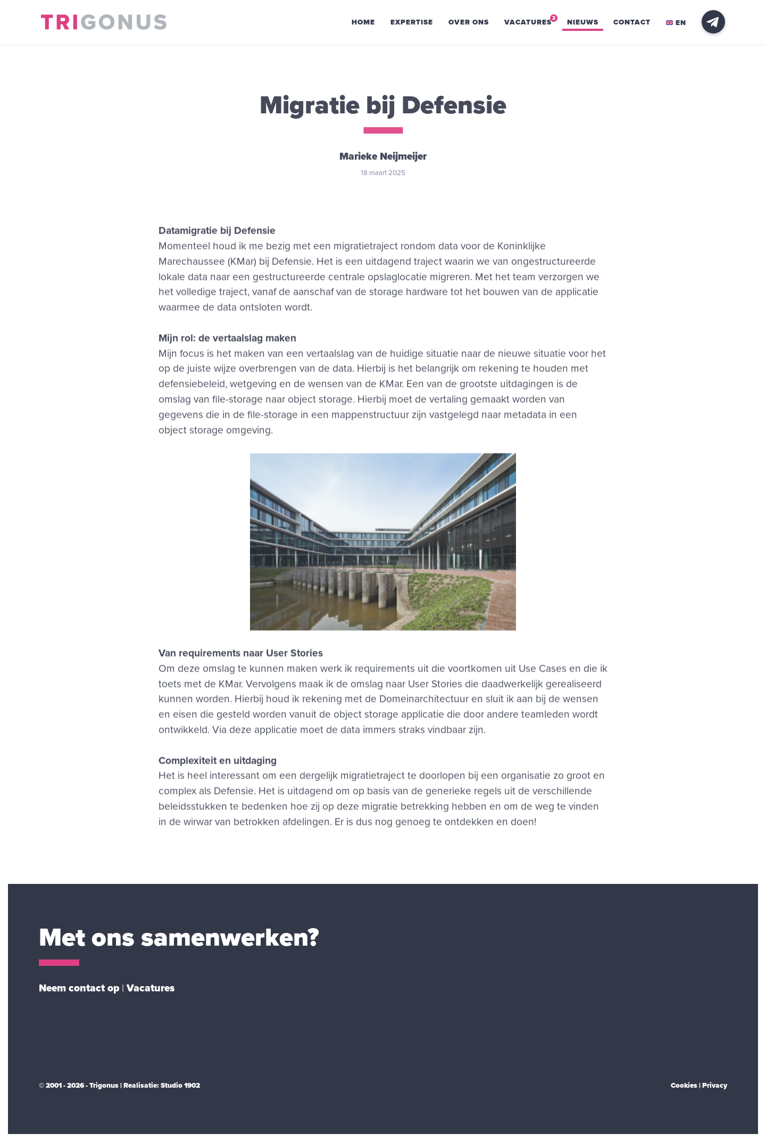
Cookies (684, 1085)
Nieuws (582, 22)
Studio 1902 (180, 1085)
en (676, 23)
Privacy (714, 1085)
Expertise (411, 22)
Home (363, 22)
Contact (632, 22)
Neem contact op (79, 988)
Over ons (468, 22)
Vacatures (528, 22)
